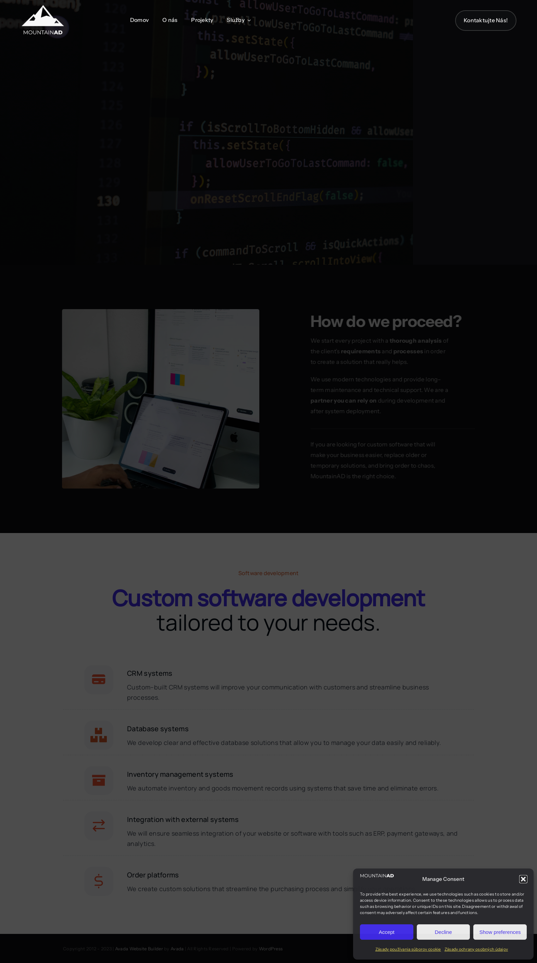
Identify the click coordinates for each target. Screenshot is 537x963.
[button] (523, 879)
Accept (387, 932)
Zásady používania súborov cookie (408, 949)
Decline (443, 932)
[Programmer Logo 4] (43, 7)
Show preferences (500, 932)
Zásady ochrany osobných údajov (476, 949)
